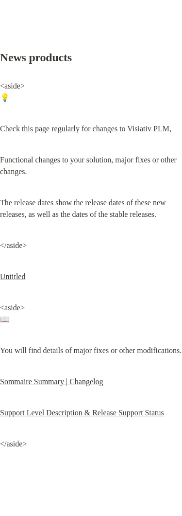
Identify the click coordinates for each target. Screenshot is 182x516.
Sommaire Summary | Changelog (51, 381)
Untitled (12, 276)
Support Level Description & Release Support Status (82, 413)
